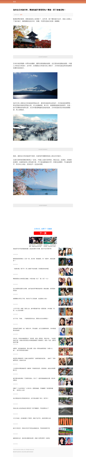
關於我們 (15, 451)
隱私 (25, 451)
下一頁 (43, 233)
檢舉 (21, 14)
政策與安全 (19, 451)
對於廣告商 (30, 451)
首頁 (14, 1)
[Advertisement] (43, 216)
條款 (23, 451)
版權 (27, 451)
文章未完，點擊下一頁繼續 (43, 229)
